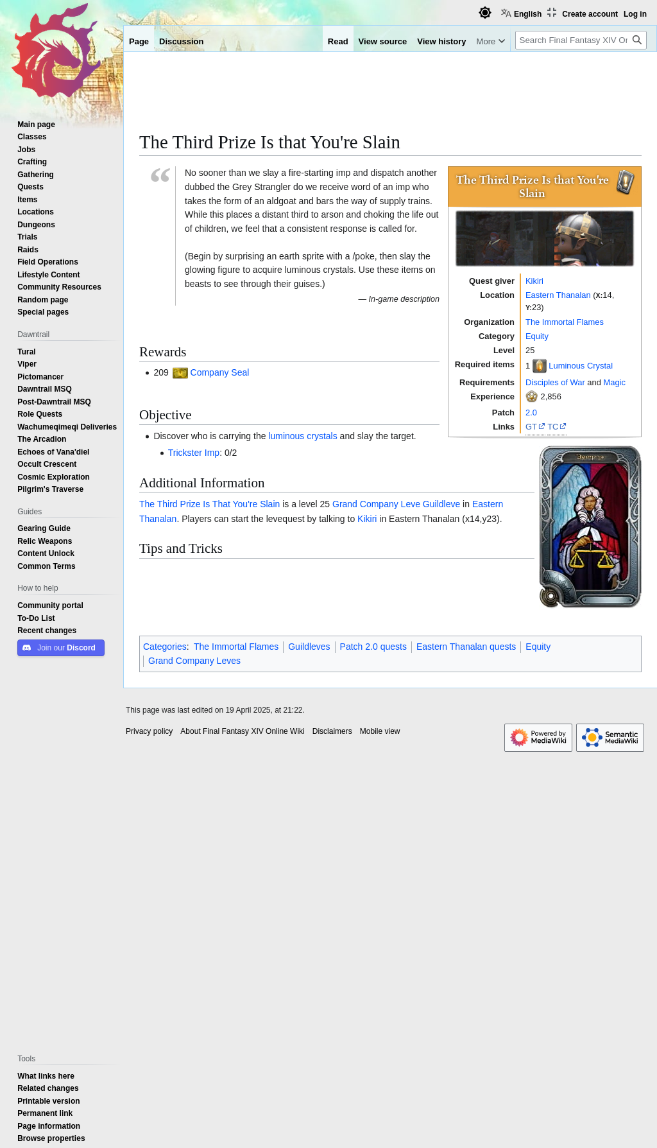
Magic (614, 382)
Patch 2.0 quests (373, 646)
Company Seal (220, 372)
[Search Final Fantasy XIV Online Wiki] (581, 40)
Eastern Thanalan (558, 294)
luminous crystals (302, 436)
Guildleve (441, 504)
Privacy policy (149, 731)
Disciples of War (555, 382)
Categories (165, 646)
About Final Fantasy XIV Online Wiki (242, 731)
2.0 (531, 412)
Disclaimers (332, 731)
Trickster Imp (193, 453)
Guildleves (309, 646)
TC (552, 426)
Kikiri (534, 280)
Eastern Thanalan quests (466, 646)
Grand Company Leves (194, 661)
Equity (537, 335)
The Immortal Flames (564, 321)
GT (531, 426)
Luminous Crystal (581, 365)
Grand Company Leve (376, 504)
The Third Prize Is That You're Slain (209, 504)
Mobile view (380, 731)
